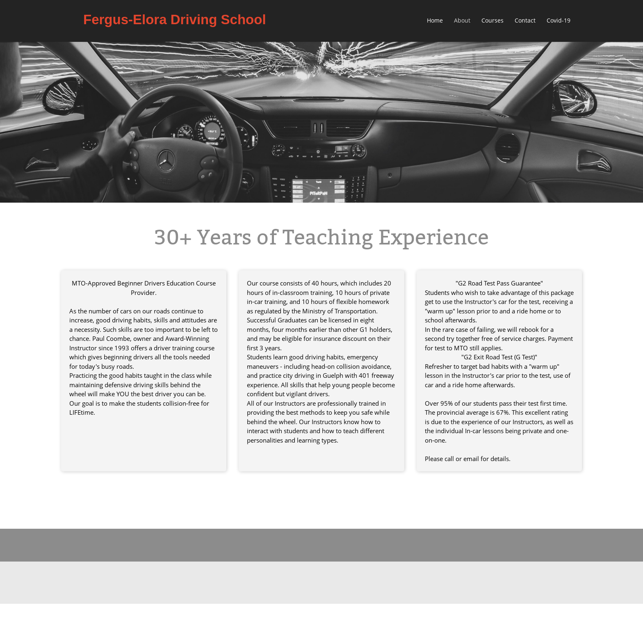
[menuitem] (435, 21)
